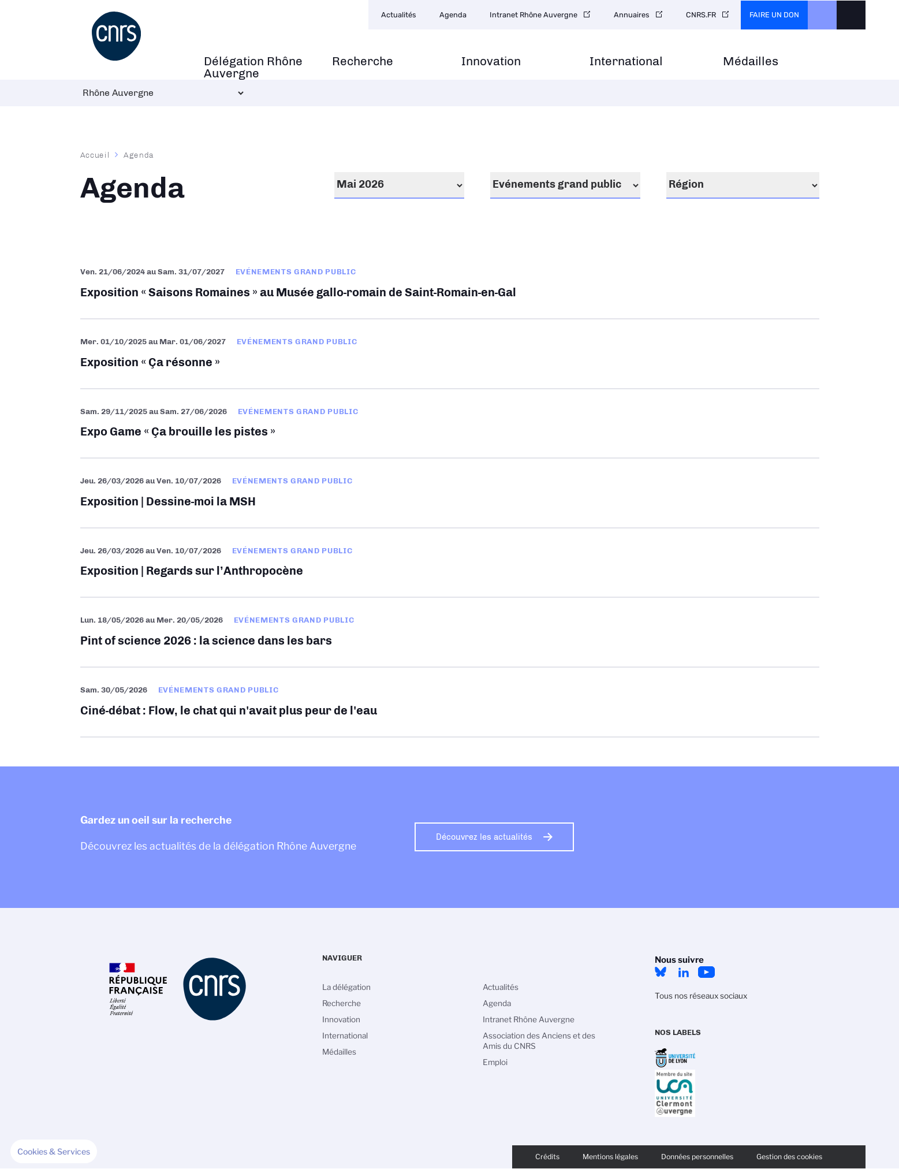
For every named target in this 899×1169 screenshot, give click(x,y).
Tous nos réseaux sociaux (701, 995)
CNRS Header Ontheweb (822, 15)
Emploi (495, 1062)
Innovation (491, 61)
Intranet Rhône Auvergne (533, 14)
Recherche (362, 61)
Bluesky (660, 972)
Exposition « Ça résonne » (449, 353)
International (626, 61)
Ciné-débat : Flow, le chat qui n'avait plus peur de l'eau (449, 702)
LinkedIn (683, 972)
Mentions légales (610, 1156)
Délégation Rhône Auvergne (253, 67)
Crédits (547, 1156)
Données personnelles (697, 1156)
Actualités (398, 14)
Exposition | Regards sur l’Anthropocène (449, 562)
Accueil (95, 154)
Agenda (453, 14)
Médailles (750, 61)
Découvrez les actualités (484, 837)
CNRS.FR (701, 14)
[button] (53, 1152)
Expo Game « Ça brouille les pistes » (449, 423)
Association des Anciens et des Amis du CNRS (539, 1041)
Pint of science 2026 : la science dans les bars (449, 632)
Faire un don (774, 14)
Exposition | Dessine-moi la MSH (449, 493)
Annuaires (632, 14)
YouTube (706, 972)
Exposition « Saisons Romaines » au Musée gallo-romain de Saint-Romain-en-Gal (449, 284)
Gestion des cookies (789, 1156)
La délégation (346, 987)
